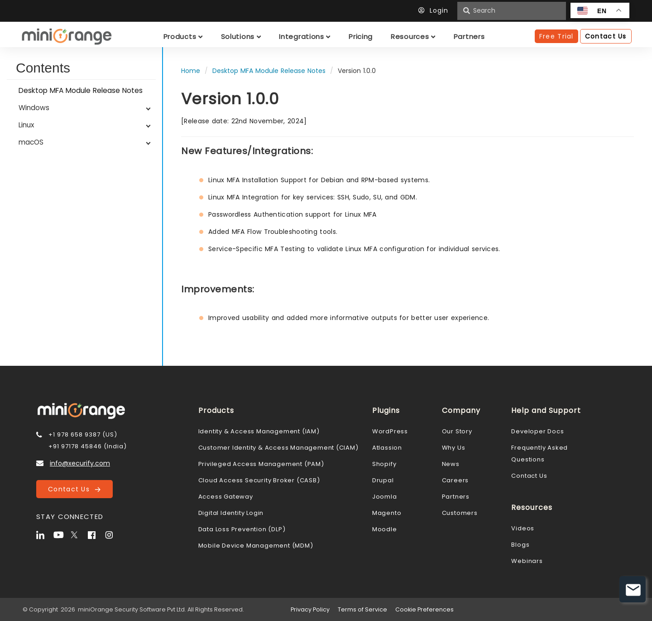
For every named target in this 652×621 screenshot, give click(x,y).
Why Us (453, 447)
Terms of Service (362, 609)
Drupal (383, 480)
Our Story (457, 431)
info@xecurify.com (80, 463)
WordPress (390, 431)
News (451, 464)
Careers (455, 480)
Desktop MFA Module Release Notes (81, 90)
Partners (456, 496)
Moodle (384, 529)
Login (435, 10)
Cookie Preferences (424, 609)
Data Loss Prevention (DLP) (242, 529)
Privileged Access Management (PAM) (261, 464)
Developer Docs (537, 431)
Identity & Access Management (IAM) (259, 431)
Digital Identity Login (231, 513)
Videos (522, 528)
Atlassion (387, 447)
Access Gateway (225, 496)
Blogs (520, 544)
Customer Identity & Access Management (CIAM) (278, 447)
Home (190, 70)
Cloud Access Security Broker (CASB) (259, 480)
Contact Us (74, 489)
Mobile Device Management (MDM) (255, 545)
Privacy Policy (310, 609)
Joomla (384, 496)
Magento (387, 513)
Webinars (526, 561)
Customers (460, 513)
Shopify (384, 464)
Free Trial (556, 36)
